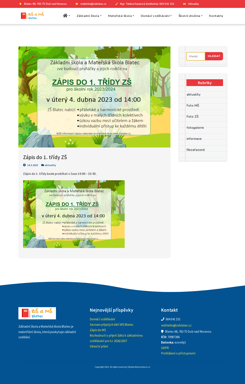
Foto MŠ (193, 105)
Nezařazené (196, 150)
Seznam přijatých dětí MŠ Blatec (111, 325)
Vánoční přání (99, 346)
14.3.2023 (30, 165)
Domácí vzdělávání (155, 16)
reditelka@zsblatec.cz (90, 4)
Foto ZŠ (193, 117)
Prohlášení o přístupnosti (178, 353)
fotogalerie (195, 128)
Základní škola (88, 16)
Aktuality (190, 4)
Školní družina (189, 16)
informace (194, 139)
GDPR (165, 348)
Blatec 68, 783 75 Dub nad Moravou (42, 4)
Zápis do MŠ (98, 330)
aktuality (50, 165)
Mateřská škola (120, 16)
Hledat (214, 56)
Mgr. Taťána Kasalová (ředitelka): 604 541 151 (144, 4)
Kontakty (216, 16)
